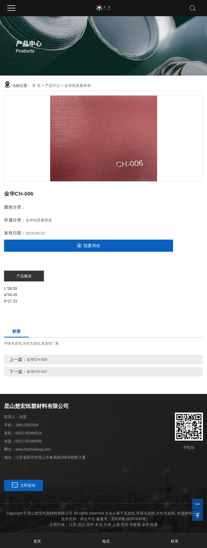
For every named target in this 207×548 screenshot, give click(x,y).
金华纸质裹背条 (77, 85)
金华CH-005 (37, 359)
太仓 (98, 524)
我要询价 (89, 246)
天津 (107, 524)
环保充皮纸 (13, 343)
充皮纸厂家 (50, 343)
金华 (145, 524)
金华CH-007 (37, 371)
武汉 (81, 524)
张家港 (135, 524)
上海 (116, 524)
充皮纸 (129, 513)
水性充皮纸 (31, 343)
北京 (124, 524)
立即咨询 (27, 485)
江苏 (73, 524)
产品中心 (52, 85)
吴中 (90, 524)
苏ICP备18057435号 (128, 519)
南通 (154, 524)
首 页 (36, 85)
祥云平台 (87, 519)
